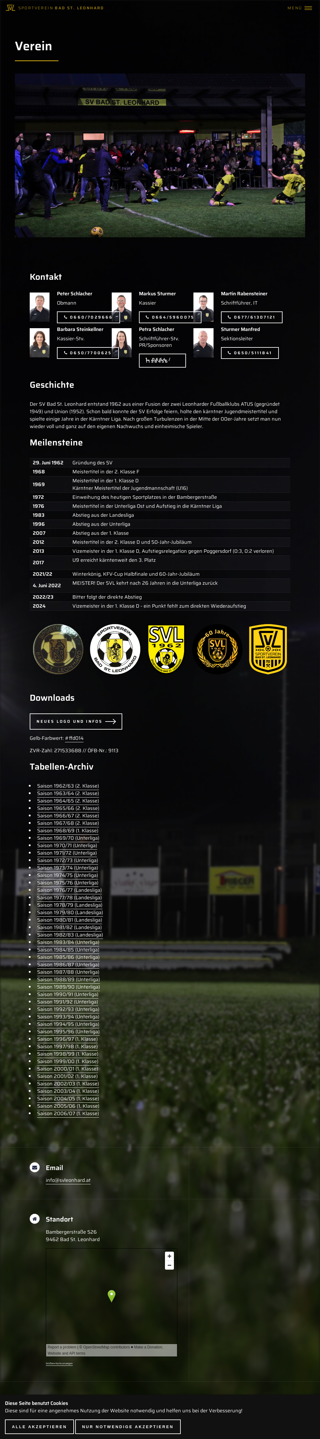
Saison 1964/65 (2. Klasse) (68, 801)
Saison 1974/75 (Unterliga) (67, 875)
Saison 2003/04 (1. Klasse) (68, 1091)
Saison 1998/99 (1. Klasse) (67, 1054)
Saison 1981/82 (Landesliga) (69, 927)
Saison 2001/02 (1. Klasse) (67, 1076)
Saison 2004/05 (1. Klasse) (68, 1098)
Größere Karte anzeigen (59, 1363)
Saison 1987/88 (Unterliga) (68, 972)
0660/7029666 (91, 317)
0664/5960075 (173, 317)
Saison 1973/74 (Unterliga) (67, 868)
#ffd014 (74, 738)
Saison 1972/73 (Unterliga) (67, 860)
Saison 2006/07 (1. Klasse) (68, 1113)
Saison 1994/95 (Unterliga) (68, 1024)
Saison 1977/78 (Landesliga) (69, 897)
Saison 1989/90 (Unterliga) (68, 987)
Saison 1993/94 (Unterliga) (68, 1017)
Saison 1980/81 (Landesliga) (69, 920)
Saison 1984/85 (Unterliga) (68, 950)
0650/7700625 (91, 353)
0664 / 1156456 (158, 360)
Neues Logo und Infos (69, 721)
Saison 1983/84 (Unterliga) (68, 942)
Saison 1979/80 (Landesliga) (70, 912)
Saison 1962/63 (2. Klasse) (68, 786)
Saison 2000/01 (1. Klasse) (67, 1069)
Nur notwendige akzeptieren (128, 1426)
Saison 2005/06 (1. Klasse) (68, 1106)
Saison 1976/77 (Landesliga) (69, 890)
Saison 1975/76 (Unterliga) (67, 883)
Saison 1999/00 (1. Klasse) (67, 1061)
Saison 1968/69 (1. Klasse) (67, 830)
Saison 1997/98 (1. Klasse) (67, 1046)
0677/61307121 (255, 317)
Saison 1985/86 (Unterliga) (68, 957)
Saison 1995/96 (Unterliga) (68, 1031)
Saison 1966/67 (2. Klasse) (68, 816)
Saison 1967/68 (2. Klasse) (68, 823)
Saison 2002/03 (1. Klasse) (68, 1084)
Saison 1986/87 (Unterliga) (68, 964)
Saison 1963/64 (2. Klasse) (68, 793)
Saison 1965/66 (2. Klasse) (68, 808)
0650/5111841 (253, 353)
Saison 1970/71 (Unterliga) (67, 845)
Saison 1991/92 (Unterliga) (67, 1002)
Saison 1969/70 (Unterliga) (68, 838)
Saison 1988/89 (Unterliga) (68, 979)
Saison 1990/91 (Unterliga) (67, 994)
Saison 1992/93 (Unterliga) (68, 1009)
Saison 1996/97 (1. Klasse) (67, 1039)
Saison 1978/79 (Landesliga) (69, 905)
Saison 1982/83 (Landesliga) (70, 935)
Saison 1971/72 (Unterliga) (67, 853)
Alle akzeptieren (39, 1426)
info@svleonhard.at (68, 1180)
